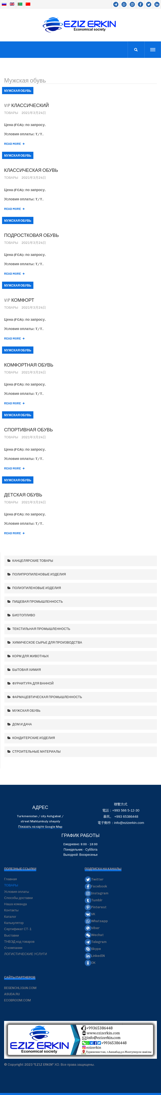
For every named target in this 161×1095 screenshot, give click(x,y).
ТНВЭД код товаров (19, 941)
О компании (13, 948)
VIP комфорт (19, 300)
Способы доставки (18, 898)
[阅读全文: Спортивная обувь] (14, 468)
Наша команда (15, 904)
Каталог (10, 917)
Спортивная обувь (28, 429)
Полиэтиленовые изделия (36, 588)
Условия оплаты (16, 892)
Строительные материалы (36, 751)
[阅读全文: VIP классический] (14, 143)
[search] (136, 49)
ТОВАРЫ (11, 885)
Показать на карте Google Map (40, 827)
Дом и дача (22, 724)
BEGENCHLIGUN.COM (20, 988)
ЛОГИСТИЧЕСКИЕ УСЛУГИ (25, 954)
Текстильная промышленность (41, 628)
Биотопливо (23, 615)
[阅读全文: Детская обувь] (14, 533)
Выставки (11, 935)
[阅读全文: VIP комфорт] (14, 338)
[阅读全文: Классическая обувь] (14, 208)
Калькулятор (14, 923)
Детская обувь (23, 494)
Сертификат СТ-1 (18, 929)
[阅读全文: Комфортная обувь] (14, 403)
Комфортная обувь (28, 365)
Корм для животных (30, 656)
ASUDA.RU (12, 994)
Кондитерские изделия (33, 738)
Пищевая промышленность (37, 601)
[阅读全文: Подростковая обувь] (14, 273)
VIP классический (26, 105)
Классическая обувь (31, 170)
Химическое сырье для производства (47, 642)
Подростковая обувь (31, 235)
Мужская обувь (26, 710)
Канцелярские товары (32, 560)
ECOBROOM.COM (17, 1000)
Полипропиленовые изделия (39, 574)
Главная (10, 879)
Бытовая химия (26, 669)
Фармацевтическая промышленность (47, 697)
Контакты (11, 910)
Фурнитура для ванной (33, 683)
